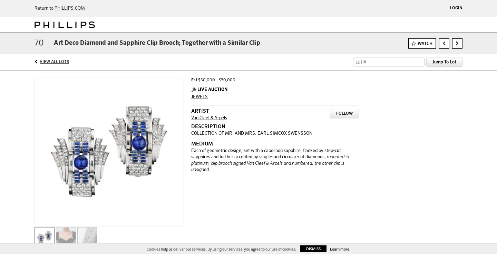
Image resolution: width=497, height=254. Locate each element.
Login (456, 8)
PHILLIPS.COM (70, 8)
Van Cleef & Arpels (209, 118)
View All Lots (54, 62)
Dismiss (313, 249)
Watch (425, 44)
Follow (344, 114)
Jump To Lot (444, 62)
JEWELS (199, 97)
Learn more (339, 249)
